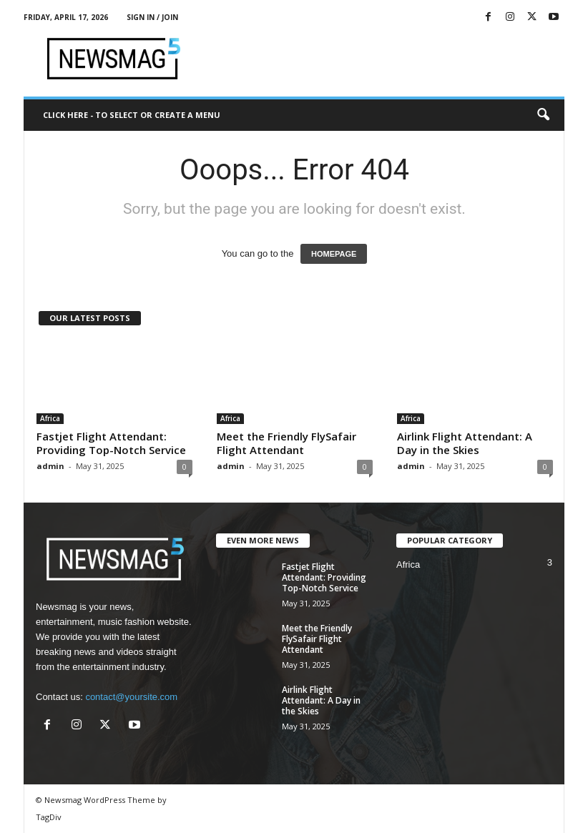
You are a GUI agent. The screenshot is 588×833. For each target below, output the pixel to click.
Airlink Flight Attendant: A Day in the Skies (464, 443)
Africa (50, 418)
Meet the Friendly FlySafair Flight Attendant (286, 443)
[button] (543, 115)
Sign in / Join (152, 17)
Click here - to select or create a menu (131, 114)
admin (50, 465)
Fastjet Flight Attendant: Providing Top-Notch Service (111, 443)
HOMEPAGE (333, 254)
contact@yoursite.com (131, 696)
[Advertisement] (382, 58)
